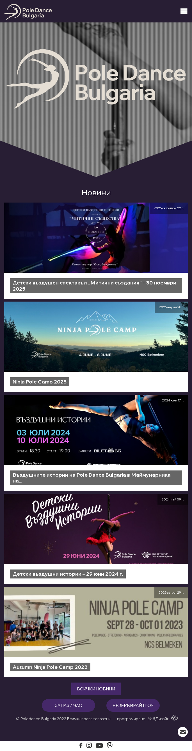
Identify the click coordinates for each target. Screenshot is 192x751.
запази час (68, 705)
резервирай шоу (133, 705)
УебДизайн (163, 718)
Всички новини (96, 689)
